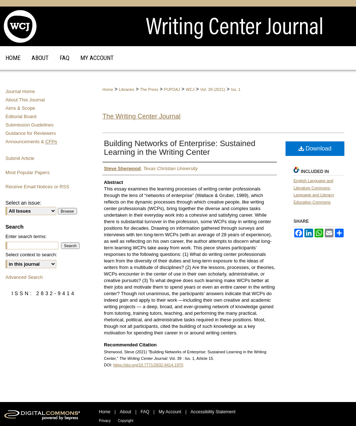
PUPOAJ (172, 89)
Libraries (126, 89)
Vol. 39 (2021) (212, 89)
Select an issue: (23, 203)
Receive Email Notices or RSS (37, 186)
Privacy (105, 421)
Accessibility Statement (213, 411)
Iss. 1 (235, 89)
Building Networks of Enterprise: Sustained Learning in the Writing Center (179, 148)
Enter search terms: (25, 236)
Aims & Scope (20, 108)
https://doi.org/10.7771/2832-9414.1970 (148, 365)
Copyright (125, 421)
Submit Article (19, 158)
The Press (149, 89)
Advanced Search (24, 277)
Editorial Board (20, 116)
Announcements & (31, 141)
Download (315, 148)
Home (107, 89)
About (125, 411)
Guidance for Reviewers (30, 133)
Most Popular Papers (27, 172)
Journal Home (20, 91)
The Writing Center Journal (141, 116)
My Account (170, 411)
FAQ (145, 411)
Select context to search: (31, 254)
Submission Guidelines (29, 125)
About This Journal (25, 100)
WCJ (190, 89)
